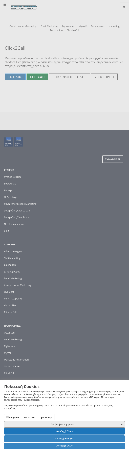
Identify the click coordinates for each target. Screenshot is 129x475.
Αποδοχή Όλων (64, 431)
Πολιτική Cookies (31, 400)
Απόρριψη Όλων (64, 445)
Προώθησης (44, 417)
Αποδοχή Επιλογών (64, 438)
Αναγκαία (12, 417)
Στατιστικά (28, 417)
